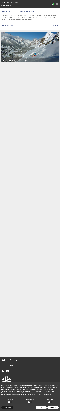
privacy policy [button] (5, 387)
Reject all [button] (41, 407)
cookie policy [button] (50, 389)
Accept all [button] (53, 407)
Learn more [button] (7, 407)
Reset (55, 25)
